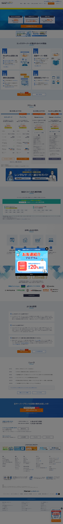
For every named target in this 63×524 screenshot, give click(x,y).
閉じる (46, 249)
